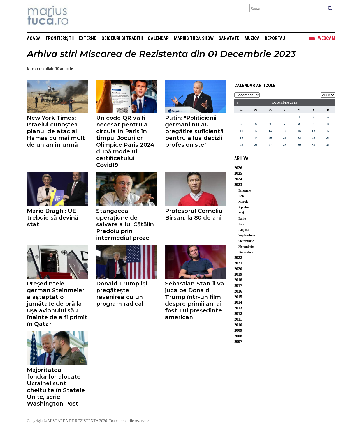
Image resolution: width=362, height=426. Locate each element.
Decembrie (246, 252)
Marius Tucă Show (194, 38)
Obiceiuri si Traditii (122, 38)
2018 (238, 280)
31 (327, 145)
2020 (238, 269)
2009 (238, 330)
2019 (238, 274)
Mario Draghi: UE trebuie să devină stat (52, 218)
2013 (238, 308)
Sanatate (229, 38)
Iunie (242, 218)
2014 (238, 302)
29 (299, 145)
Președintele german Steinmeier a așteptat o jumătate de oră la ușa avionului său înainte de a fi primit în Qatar (57, 303)
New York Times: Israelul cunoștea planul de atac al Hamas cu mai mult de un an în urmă (56, 131)
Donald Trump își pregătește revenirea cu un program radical (121, 293)
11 (241, 131)
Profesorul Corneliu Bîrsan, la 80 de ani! (194, 214)
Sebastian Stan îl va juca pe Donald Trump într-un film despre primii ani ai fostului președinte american (194, 300)
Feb (241, 196)
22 (299, 138)
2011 (238, 319)
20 (270, 138)
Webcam (326, 38)
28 (284, 145)
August (243, 230)
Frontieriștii (60, 38)
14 (284, 131)
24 (327, 138)
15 (299, 131)
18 (241, 138)
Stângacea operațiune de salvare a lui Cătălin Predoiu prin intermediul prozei (125, 224)
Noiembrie (246, 246)
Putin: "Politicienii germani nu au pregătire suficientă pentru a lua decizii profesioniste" (194, 131)
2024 (238, 179)
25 (241, 145)
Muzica (252, 38)
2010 (238, 325)
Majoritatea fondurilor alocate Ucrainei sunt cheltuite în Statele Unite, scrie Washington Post (56, 387)
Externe (87, 38)
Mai (241, 213)
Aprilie (243, 207)
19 (255, 138)
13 (270, 131)
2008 (238, 336)
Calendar (158, 38)
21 (284, 138)
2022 (238, 257)
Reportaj (275, 38)
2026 (238, 168)
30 (313, 145)
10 (327, 124)
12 (255, 131)
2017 (238, 286)
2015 (238, 297)
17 (327, 131)
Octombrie (246, 241)
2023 (238, 185)
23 (313, 138)
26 (255, 145)
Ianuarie (244, 190)
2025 (238, 173)
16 (313, 131)
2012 (238, 314)
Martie (243, 202)
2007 (238, 342)
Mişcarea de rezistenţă (78, 16)
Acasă (34, 38)
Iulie (241, 224)
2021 (238, 263)
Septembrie (246, 235)
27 (270, 145)
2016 (238, 291)
